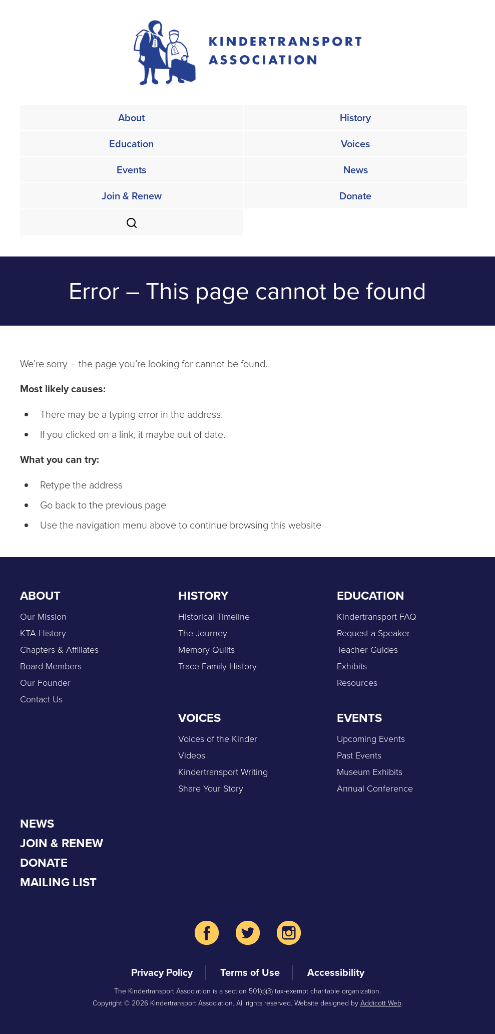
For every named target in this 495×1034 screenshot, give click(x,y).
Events (131, 169)
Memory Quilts (206, 649)
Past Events (359, 755)
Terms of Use (250, 972)
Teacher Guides (367, 649)
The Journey (202, 633)
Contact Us (41, 699)
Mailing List (58, 882)
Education (131, 143)
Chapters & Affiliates (59, 649)
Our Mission (43, 616)
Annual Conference (375, 788)
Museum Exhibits (369, 771)
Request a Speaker (373, 633)
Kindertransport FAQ (376, 616)
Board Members (51, 666)
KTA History (43, 633)
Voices (355, 143)
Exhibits (352, 666)
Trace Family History (217, 666)
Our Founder (45, 682)
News (355, 169)
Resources (357, 682)
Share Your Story (210, 788)
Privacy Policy (162, 972)
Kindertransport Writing (223, 771)
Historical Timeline (214, 616)
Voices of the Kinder (217, 738)
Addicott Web (380, 1002)
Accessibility (335, 972)
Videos (191, 755)
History (355, 117)
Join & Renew (132, 195)
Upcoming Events (371, 738)
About (131, 117)
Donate (355, 195)
